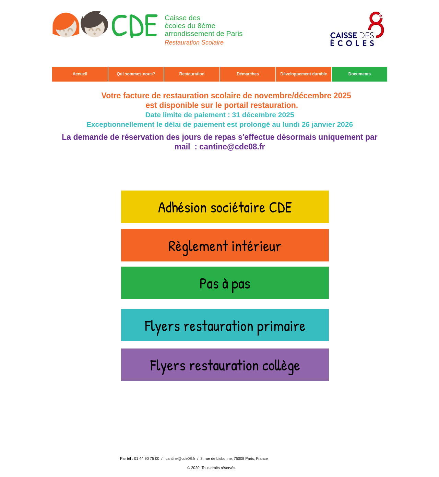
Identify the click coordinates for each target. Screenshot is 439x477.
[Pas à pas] (225, 283)
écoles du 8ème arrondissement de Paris (204, 29)
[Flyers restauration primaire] (225, 325)
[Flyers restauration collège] (225, 364)
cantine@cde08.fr (232, 146)
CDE (134, 24)
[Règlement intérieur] (225, 245)
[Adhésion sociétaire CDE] (225, 207)
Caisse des (182, 18)
